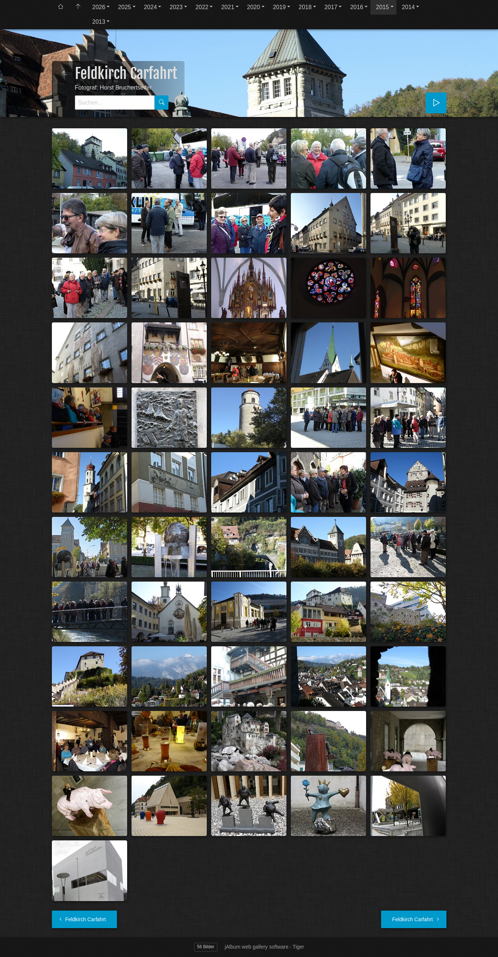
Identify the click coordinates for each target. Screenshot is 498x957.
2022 (202, 7)
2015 (382, 7)
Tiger (298, 947)
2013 (99, 22)
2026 (99, 7)
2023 (176, 7)
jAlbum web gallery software (256, 947)
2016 (356, 7)
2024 (150, 7)
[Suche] (115, 102)
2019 (279, 7)
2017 (331, 7)
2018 (305, 7)
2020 (253, 7)
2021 (227, 7)
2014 (408, 7)
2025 (124, 7)
